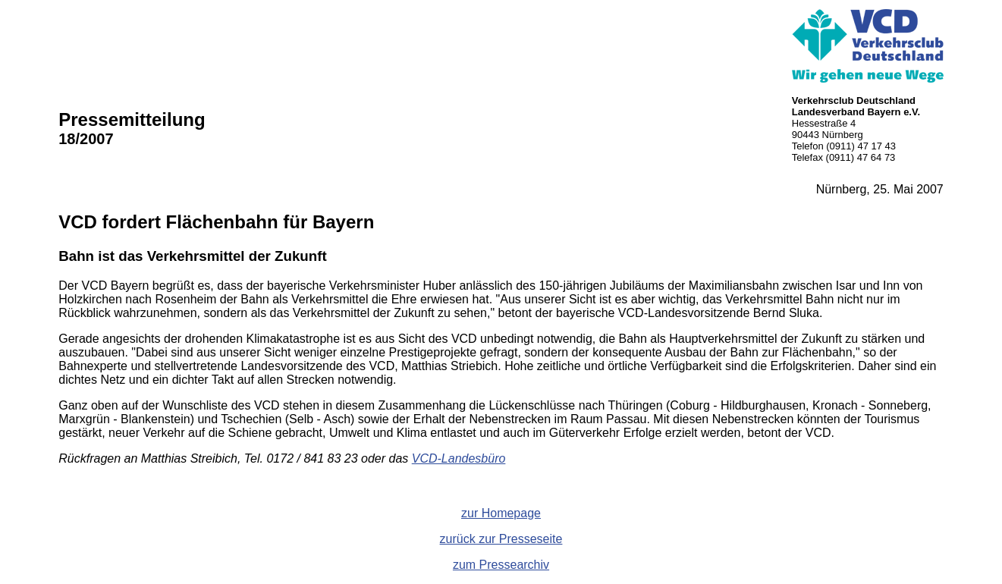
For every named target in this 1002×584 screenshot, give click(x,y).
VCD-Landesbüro (459, 458)
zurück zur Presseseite (501, 538)
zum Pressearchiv (501, 564)
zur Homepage (501, 513)
